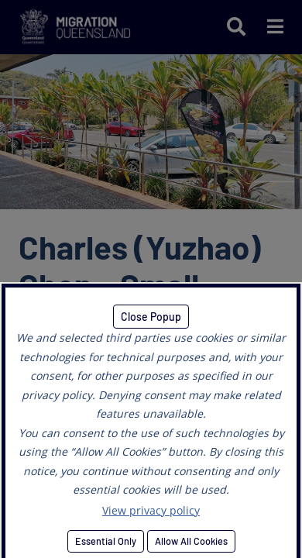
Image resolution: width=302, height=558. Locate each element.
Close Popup (151, 316)
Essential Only (105, 541)
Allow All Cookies (191, 541)
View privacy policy (151, 510)
